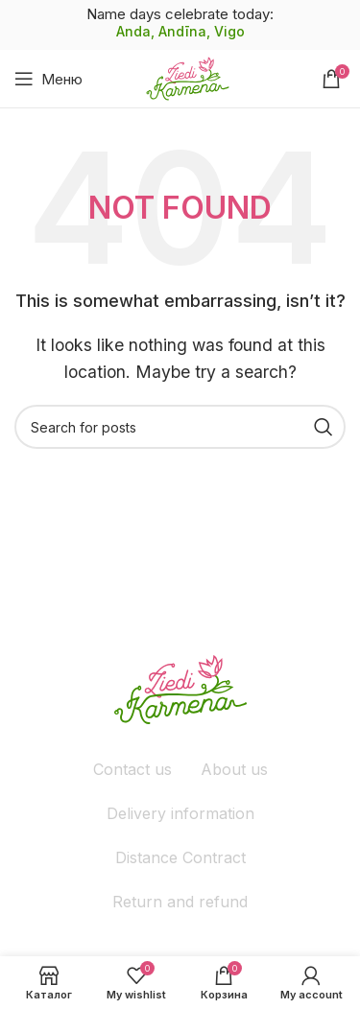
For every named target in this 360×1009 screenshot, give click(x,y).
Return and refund (180, 901)
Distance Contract (180, 857)
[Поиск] (180, 427)
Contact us (132, 769)
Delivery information (180, 813)
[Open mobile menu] (48, 78)
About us (234, 769)
